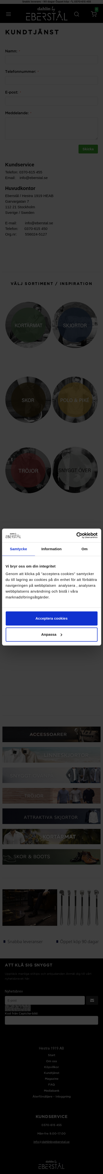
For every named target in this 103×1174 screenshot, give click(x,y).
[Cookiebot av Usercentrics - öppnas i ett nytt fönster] (76, 535)
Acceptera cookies (51, 618)
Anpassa (51, 634)
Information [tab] (51, 549)
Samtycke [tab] (18, 549)
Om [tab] (84, 549)
